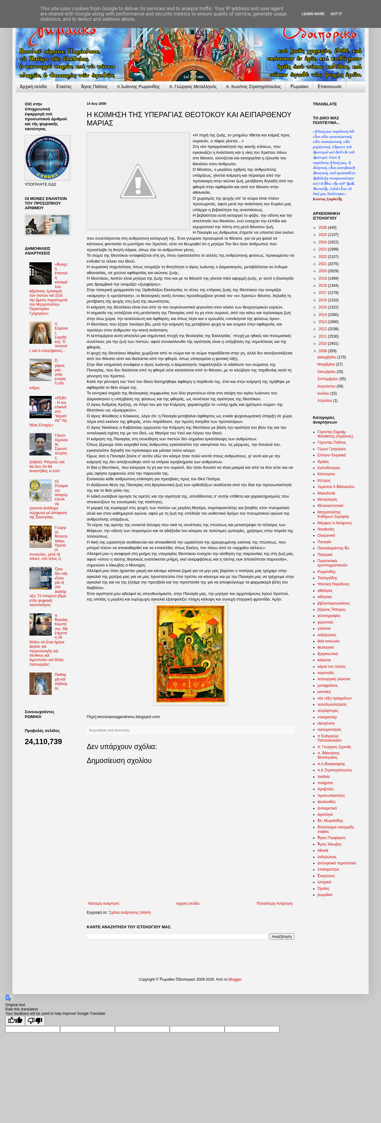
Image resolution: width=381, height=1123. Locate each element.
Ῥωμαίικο (299, 86)
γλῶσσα (324, 628)
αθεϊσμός (325, 590)
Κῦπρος (324, 480)
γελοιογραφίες (329, 616)
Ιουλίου (323, 393)
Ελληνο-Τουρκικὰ (332, 455)
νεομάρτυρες (328, 710)
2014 (323, 315)
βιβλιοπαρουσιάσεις (334, 603)
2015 (323, 307)
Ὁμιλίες (324, 888)
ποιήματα (325, 783)
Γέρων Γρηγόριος (332, 449)
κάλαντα (324, 660)
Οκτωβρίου (326, 372)
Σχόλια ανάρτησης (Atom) (130, 912)
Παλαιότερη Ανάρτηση (274, 903)
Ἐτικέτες (64, 86)
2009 (323, 351)
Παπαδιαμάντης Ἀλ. (334, 548)
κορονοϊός (326, 673)
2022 (323, 257)
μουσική (324, 692)
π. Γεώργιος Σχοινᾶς (334, 747)
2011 (323, 336)
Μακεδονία (326, 493)
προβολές (326, 789)
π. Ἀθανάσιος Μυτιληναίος (329, 755)
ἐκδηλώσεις (327, 857)
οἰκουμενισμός (329, 729)
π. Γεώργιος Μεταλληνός (193, 86)
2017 (323, 293)
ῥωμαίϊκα (325, 895)
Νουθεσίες (326, 529)
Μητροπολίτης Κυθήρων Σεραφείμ (333, 514)
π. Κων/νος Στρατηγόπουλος (253, 86)
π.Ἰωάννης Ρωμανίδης (138, 86)
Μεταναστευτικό (331, 506)
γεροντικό (325, 622)
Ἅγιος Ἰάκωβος (330, 844)
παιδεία (324, 777)
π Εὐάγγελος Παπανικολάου (330, 738)
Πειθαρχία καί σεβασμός (61, 681)
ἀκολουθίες (327, 802)
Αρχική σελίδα (187, 903)
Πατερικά (325, 555)
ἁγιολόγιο (325, 814)
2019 (323, 278)
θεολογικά (326, 647)
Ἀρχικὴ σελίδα (33, 86)
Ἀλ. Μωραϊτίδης (330, 821)
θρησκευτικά (328, 654)
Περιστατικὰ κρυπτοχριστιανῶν (333, 563)
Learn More (313, 14)
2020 (323, 271)
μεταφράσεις (328, 685)
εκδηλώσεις (327, 635)
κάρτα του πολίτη (331, 666)
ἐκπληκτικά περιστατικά (337, 863)
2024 (323, 242)
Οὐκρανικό (326, 535)
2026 (323, 227)
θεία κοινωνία (328, 641)
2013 (323, 322)
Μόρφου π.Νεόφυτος (335, 523)
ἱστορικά (324, 882)
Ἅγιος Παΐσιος (94, 86)
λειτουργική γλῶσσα (334, 679)
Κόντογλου (326, 474)
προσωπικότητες (331, 795)
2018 (323, 285)
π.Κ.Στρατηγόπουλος (335, 770)
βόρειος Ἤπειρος (332, 609)
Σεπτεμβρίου (328, 379)
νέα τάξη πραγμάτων (335, 698)
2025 (323, 235)
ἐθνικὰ (323, 850)
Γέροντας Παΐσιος (332, 442)
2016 (323, 300)
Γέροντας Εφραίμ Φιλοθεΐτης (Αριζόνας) (335, 434)
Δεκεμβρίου (327, 357)
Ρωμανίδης (327, 572)
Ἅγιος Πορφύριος (332, 838)
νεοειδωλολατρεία (332, 704)
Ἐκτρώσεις (326, 876)
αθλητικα (325, 597)
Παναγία (324, 542)
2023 (323, 249)
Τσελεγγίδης (327, 578)
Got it (336, 14)
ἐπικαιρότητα (328, 869)
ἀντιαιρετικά (327, 808)
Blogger (235, 979)
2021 (323, 264)
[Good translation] (15, 1021)
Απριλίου (325, 400)
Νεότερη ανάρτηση (103, 903)
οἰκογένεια (326, 723)
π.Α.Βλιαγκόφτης (331, 764)
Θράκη (323, 461)
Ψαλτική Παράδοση (333, 584)
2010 (323, 343)
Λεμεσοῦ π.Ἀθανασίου (336, 487)
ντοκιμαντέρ (327, 717)
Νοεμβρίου (326, 364)
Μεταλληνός (327, 499)
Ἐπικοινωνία (329, 86)
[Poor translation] (35, 1021)
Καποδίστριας (329, 468)
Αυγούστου (326, 386)
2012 (323, 329)
